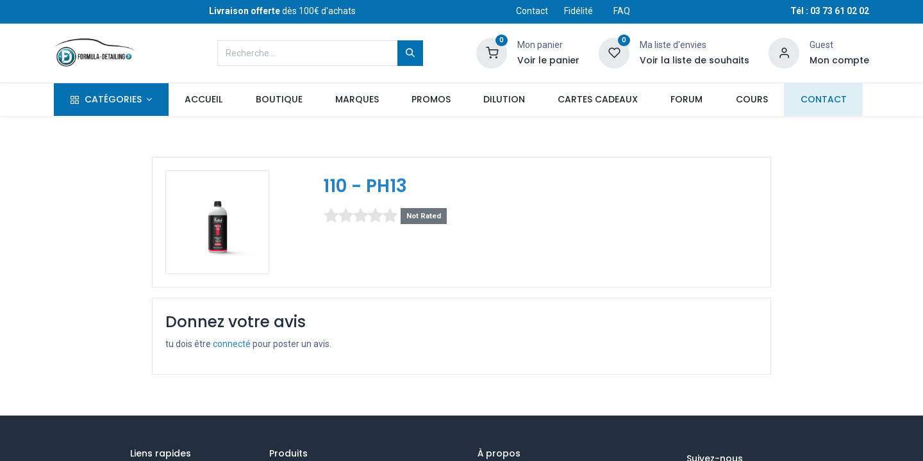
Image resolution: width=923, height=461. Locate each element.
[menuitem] (204, 100)
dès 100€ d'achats (282, 11)
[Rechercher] (410, 53)
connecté (232, 344)
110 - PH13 (365, 186)
